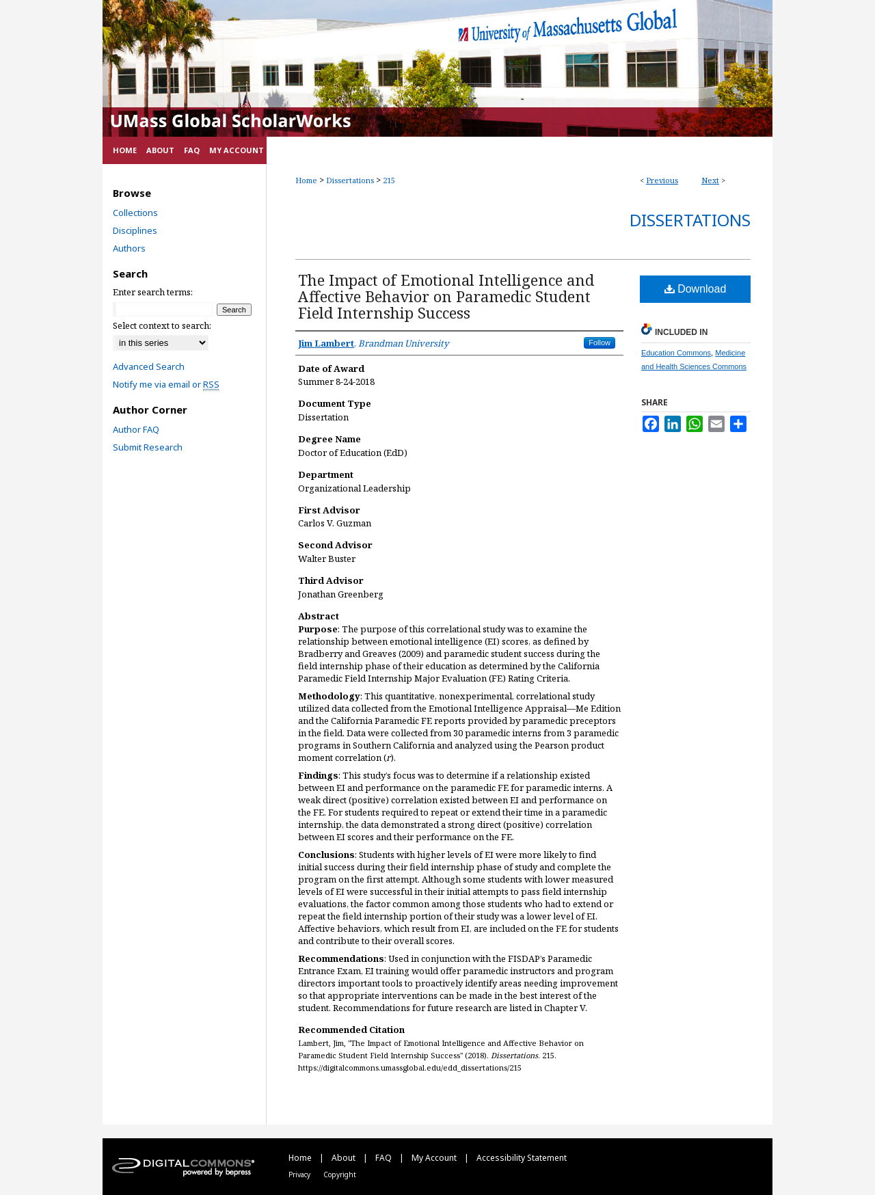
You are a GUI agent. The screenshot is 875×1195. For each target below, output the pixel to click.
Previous (662, 180)
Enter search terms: (153, 292)
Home (306, 180)
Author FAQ (136, 429)
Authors (129, 248)
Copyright (339, 1174)
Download (695, 289)
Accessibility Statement (521, 1158)
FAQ (384, 1158)
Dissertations (350, 180)
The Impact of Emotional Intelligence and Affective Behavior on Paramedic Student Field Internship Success (446, 296)
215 (389, 180)
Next (710, 180)
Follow (599, 342)
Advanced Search (149, 366)
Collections (135, 212)
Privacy (300, 1174)
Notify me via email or (166, 384)
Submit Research (148, 447)
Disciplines (135, 230)
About (345, 1158)
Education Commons (676, 353)
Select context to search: (162, 325)
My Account (435, 1158)
